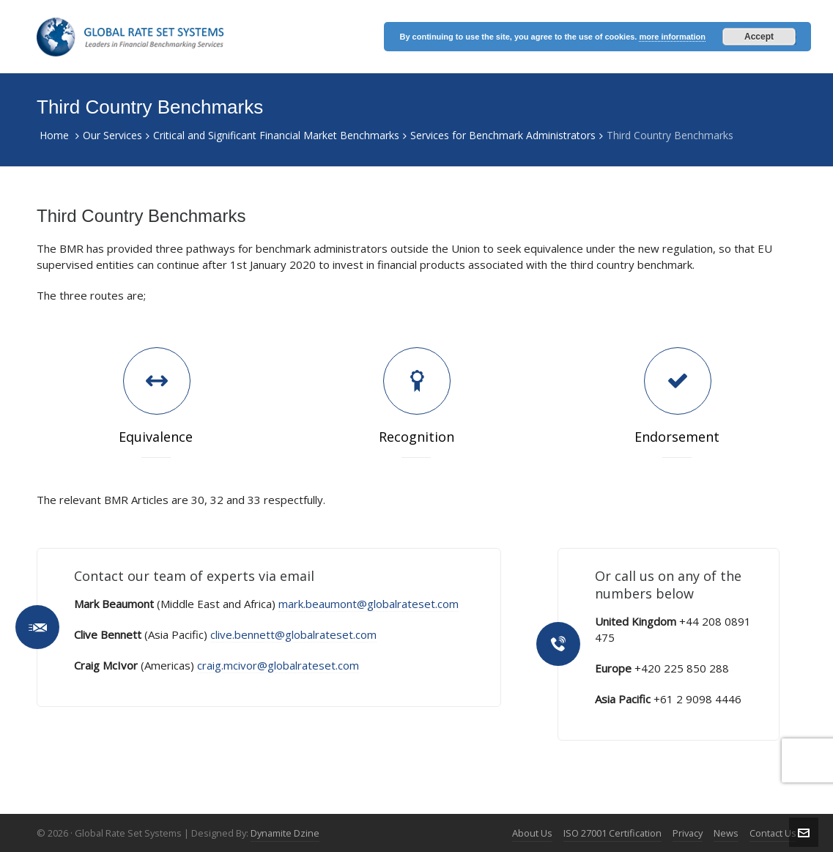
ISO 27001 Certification (612, 833)
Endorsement (676, 436)
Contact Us (772, 833)
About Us (532, 833)
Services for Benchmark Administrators (503, 135)
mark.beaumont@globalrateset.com (368, 603)
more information (672, 36)
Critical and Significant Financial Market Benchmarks (276, 135)
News (726, 833)
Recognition (416, 436)
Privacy (688, 833)
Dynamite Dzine (285, 833)
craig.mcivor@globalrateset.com (278, 665)
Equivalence (156, 436)
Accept (759, 37)
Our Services (112, 135)
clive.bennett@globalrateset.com (293, 634)
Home (54, 135)
